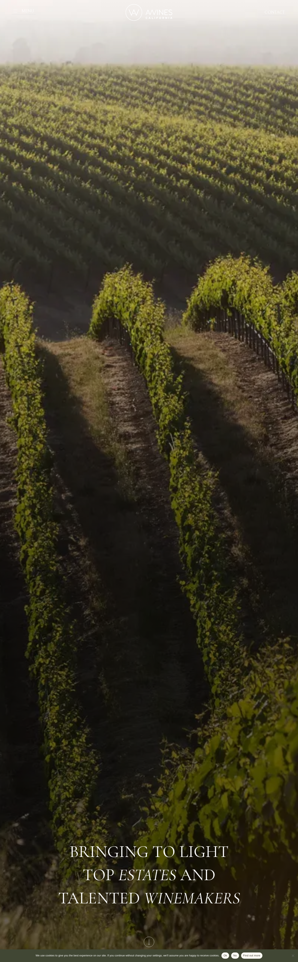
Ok (225, 955)
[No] (293, 956)
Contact (276, 12)
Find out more (251, 955)
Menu (26, 11)
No (235, 955)
